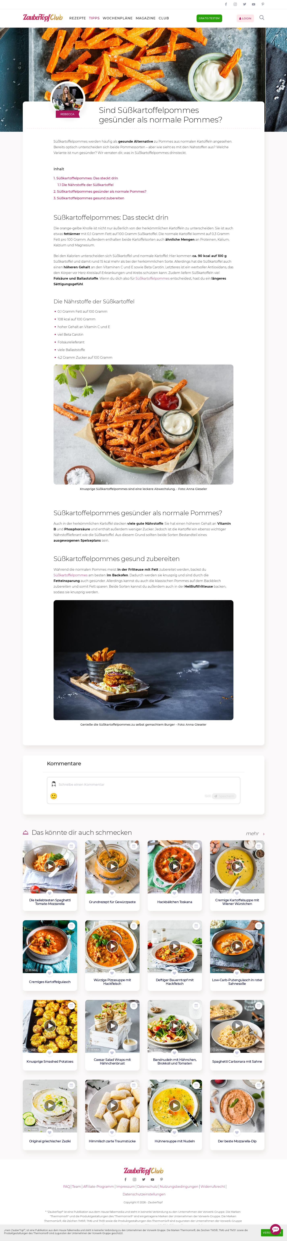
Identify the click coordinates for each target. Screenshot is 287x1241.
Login (245, 18)
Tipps (94, 18)
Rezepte (77, 18)
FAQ (66, 1187)
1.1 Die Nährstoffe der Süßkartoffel (85, 185)
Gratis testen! (209, 18)
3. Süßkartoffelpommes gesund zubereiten (89, 198)
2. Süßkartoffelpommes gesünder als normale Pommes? (100, 191)
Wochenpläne (118, 18)
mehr (255, 833)
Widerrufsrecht (213, 1187)
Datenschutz (147, 1187)
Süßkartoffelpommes (153, 278)
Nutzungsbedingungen (179, 1187)
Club (164, 18)
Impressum (125, 1187)
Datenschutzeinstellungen (144, 1194)
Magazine (146, 18)
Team (76, 1187)
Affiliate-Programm (98, 1187)
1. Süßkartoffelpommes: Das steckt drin (86, 178)
